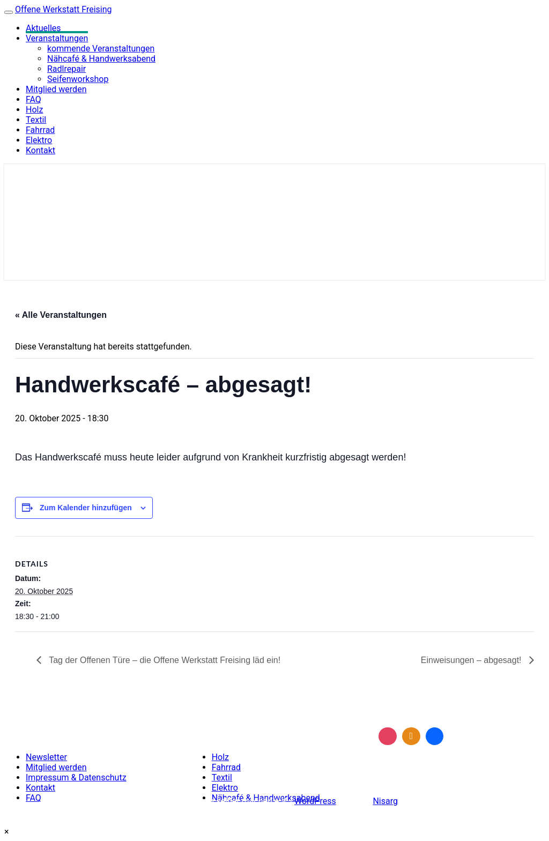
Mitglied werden (56, 89)
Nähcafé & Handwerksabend (101, 59)
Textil (36, 120)
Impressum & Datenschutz (76, 777)
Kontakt (40, 150)
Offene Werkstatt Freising (63, 9)
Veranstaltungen (57, 38)
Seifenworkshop (77, 79)
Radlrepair (66, 69)
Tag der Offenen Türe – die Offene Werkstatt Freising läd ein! (163, 660)
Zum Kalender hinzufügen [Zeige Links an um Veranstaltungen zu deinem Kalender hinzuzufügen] (86, 507)
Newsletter (46, 757)
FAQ (33, 99)
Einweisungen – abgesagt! (472, 660)
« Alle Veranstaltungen (61, 314)
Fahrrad (40, 130)
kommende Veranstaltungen (100, 48)
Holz (34, 110)
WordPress (315, 801)
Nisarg (385, 801)
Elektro (39, 140)
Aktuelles (43, 28)
